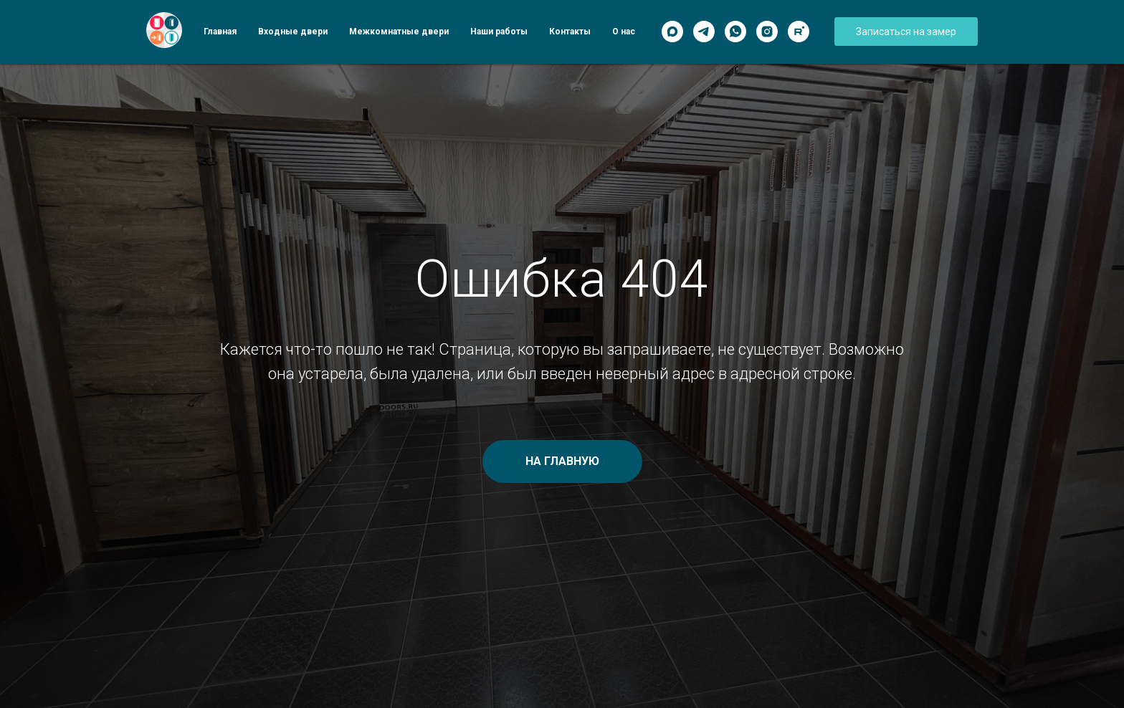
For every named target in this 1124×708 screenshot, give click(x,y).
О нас (623, 32)
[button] (906, 31)
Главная (220, 32)
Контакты (570, 32)
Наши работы (499, 32)
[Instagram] (767, 31)
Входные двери (293, 32)
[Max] (672, 31)
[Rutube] (798, 31)
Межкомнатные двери (399, 32)
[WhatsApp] (735, 31)
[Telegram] (704, 31)
